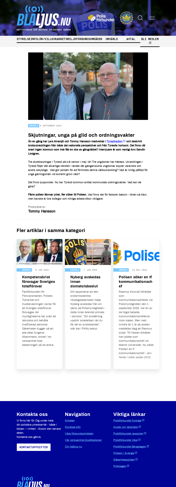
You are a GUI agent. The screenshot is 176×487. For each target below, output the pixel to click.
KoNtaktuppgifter (34, 447)
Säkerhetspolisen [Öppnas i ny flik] (125, 459)
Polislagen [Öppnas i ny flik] (121, 466)
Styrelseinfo (27, 39)
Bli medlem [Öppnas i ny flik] (150, 40)
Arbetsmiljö (66, 39)
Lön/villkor (47, 39)
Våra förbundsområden (79, 433)
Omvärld (112, 39)
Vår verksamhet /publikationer (83, 440)
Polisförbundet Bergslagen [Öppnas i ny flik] (131, 446)
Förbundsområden (89, 39)
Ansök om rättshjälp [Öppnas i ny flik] (127, 427)
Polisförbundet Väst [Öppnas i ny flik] (127, 440)
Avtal (130, 39)
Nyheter (70, 420)
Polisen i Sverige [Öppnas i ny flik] (125, 453)
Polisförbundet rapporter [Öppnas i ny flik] (129, 433)
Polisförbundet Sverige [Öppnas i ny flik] (129, 420)
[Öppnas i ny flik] (110, 18)
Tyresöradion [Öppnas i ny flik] (116, 141)
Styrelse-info (72, 427)
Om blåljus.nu (73, 446)
